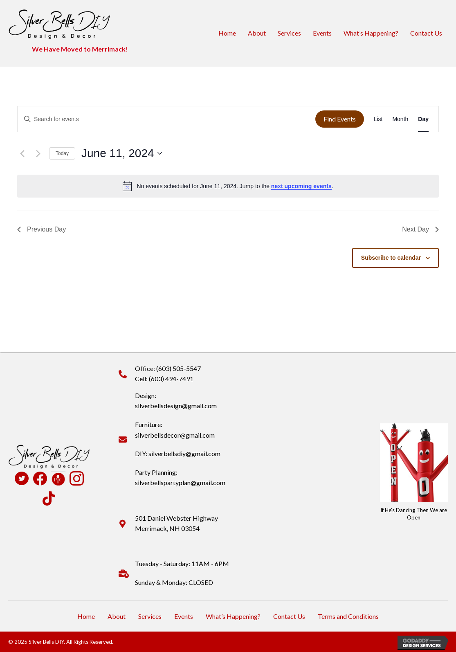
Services (289, 33)
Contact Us (426, 33)
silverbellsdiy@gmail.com (184, 453)
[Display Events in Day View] (423, 119)
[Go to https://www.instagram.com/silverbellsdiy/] (77, 479)
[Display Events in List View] (378, 119)
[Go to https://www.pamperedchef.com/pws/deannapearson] (58, 478)
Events (322, 33)
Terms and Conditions (348, 616)
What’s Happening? (371, 33)
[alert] (228, 186)
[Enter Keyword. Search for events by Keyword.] (166, 119)
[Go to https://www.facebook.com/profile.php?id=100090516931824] (40, 479)
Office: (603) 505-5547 (168, 368)
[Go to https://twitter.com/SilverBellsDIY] (21, 479)
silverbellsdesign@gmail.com (176, 405)
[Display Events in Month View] (400, 119)
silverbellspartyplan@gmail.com (180, 482)
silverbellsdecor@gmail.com (175, 435)
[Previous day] (22, 153)
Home (227, 33)
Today (62, 153)
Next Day (420, 229)
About (257, 33)
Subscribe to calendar (391, 257)
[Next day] (38, 153)
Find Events (339, 119)
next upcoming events (301, 186)
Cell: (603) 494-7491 (164, 378)
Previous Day (41, 229)
